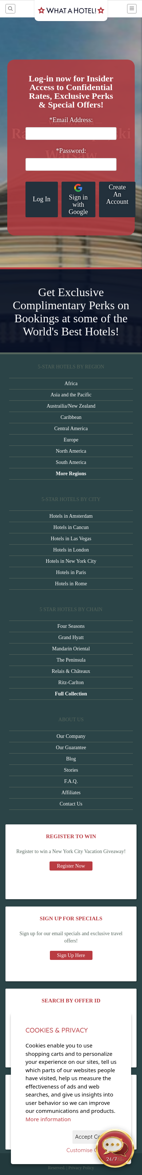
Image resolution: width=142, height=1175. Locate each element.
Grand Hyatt (71, 637)
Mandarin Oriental (71, 648)
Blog (71, 759)
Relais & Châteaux (71, 671)
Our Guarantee (71, 747)
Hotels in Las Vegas (71, 538)
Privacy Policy (81, 1167)
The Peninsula (71, 660)
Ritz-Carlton (71, 682)
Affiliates (71, 792)
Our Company (71, 736)
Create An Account (117, 194)
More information (48, 1119)
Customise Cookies (90, 1150)
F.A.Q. (71, 781)
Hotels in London (71, 550)
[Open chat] (115, 1148)
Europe (71, 440)
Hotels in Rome (71, 583)
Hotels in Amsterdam (71, 516)
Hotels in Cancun (70, 527)
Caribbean (71, 417)
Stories (71, 770)
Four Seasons (70, 626)
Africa (71, 383)
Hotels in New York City (71, 561)
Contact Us (71, 804)
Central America (71, 428)
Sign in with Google (78, 199)
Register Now (71, 866)
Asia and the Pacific (71, 394)
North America (71, 451)
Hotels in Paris (71, 572)
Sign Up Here (71, 955)
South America (71, 462)
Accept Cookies (94, 1136)
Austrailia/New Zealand (71, 406)
